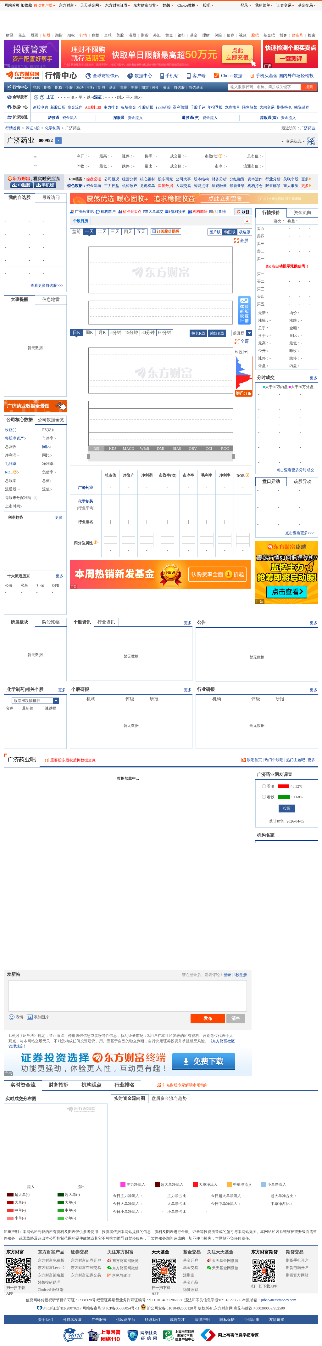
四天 (128, 231)
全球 (108, 35)
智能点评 (201, 186)
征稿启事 (251, 1319)
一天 (89, 231)
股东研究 (165, 179)
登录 (227, 975)
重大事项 (290, 186)
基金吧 (269, 35)
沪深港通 (17, 117)
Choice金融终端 (51, 1289)
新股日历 (57, 107)
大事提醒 (19, 299)
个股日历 (80, 221)
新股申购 (40, 107)
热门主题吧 (295, 760)
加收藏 (26, 5)
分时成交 (266, 377)
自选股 (179, 87)
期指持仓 (284, 107)
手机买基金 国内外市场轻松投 (285, 75)
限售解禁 (249, 107)
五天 (140, 231)
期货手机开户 (297, 1260)
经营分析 (129, 179)
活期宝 (188, 1275)
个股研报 (145, 107)
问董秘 (220, 211)
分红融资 (237, 179)
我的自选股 (19, 197)
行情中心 (17, 87)
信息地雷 (51, 299)
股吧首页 (252, 760)
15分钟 (131, 332)
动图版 (230, 232)
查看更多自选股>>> (47, 285)
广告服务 (99, 1319)
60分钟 (164, 332)
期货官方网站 (297, 1275)
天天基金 (160, 1252)
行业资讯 (106, 622)
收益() (10, 429)
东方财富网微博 (123, 1260)
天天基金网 (89, 5)
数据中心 (143, 75)
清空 (235, 1018)
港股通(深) (269, 118)
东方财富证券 (116, 5)
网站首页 (11, 5)
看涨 (268, 786)
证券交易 (283, 5)
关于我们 (45, 1319)
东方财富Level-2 (51, 1267)
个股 (69, 87)
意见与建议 (119, 1275)
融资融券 (301, 107)
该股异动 (302, 481)
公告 (201, 622)
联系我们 (152, 1319)
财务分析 (219, 179)
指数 (37, 87)
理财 (206, 35)
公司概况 (111, 179)
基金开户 (190, 1260)
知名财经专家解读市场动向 (185, 1085)
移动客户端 (43, 5)
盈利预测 (180, 107)
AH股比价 (93, 107)
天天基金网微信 (222, 1268)
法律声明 (202, 1319)
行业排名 (124, 1085)
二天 (102, 231)
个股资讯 (82, 622)
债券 (230, 35)
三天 (115, 231)
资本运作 (255, 179)
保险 (218, 35)
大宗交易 (267, 107)
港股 (132, 35)
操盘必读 (93, 179)
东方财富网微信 (123, 1268)
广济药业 (85, 487)
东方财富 (15, 1252)
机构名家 (266, 835)
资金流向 (75, 107)
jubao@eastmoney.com (278, 1300)
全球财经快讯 (106, 75)
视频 (243, 35)
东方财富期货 (264, 1252)
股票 (34, 35)
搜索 (311, 35)
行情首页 (12, 128)
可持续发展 (72, 1319)
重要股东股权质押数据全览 (73, 760)
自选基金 (195, 87)
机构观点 (91, 1085)
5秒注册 (240, 975)
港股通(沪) (190, 118)
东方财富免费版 (51, 1260)
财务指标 (58, 1085)
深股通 (119, 118)
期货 (144, 35)
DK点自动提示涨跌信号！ (287, 266)
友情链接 (276, 1319)
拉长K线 (199, 333)
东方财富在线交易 (86, 1267)
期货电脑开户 (297, 1267)
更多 (306, 179)
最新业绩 (237, 186)
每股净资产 (14, 438)
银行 (181, 35)
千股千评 (197, 107)
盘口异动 (271, 481)
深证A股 (33, 128)
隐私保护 (227, 1319)
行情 (83, 35)
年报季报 (215, 107)
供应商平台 (125, 1319)
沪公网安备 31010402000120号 (169, 1308)
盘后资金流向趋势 (169, 1098)
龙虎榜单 (232, 107)
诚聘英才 (177, 1319)
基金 (193, 35)
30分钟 (148, 332)
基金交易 (190, 1267)
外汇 (157, 35)
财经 (10, 35)
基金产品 (190, 1282)
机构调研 (200, 211)
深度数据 (165, 186)
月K (102, 332)
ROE (11, 472)
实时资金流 (23, 1085)
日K (76, 332)
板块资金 (128, 107)
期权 (71, 35)
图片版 (215, 232)
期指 (59, 35)
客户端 (199, 75)
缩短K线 (217, 333)
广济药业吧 (84, 211)
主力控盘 (111, 186)
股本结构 (201, 179)
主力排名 (111, 107)
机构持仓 (255, 186)
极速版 (244, 232)
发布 (207, 1018)
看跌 (268, 797)
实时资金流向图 (129, 1098)
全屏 (244, 240)
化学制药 (52, 128)
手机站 (172, 75)
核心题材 (147, 179)
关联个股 (290, 179)
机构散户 (129, 186)
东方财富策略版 (51, 1275)
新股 (46, 35)
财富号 (297, 35)
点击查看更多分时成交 (295, 470)
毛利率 (10, 463)
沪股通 (53, 118)
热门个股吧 (273, 760)
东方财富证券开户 (86, 1260)
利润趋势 (15, 517)
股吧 (255, 35)
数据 (95, 35)
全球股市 (17, 97)
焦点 (22, 35)
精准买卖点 (132, 211)
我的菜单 (262, 5)
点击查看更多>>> (299, 533)
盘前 (76, 231)
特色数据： (76, 186)
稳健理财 (190, 1289)
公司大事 (183, 179)
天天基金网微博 (222, 1260)
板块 (80, 87)
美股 (120, 35)
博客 (283, 35)
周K (89, 332)
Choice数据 (231, 75)
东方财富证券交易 (86, 1275)
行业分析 (272, 179)
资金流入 (69, 118)
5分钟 (115, 332)
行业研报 (163, 107)
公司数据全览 (51, 419)
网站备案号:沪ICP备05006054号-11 (111, 1308)
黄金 (169, 35)
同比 (46, 446)
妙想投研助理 (49, 1282)
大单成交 (156, 211)
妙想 (166, 5)
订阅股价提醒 (166, 231)
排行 (91, 87)
